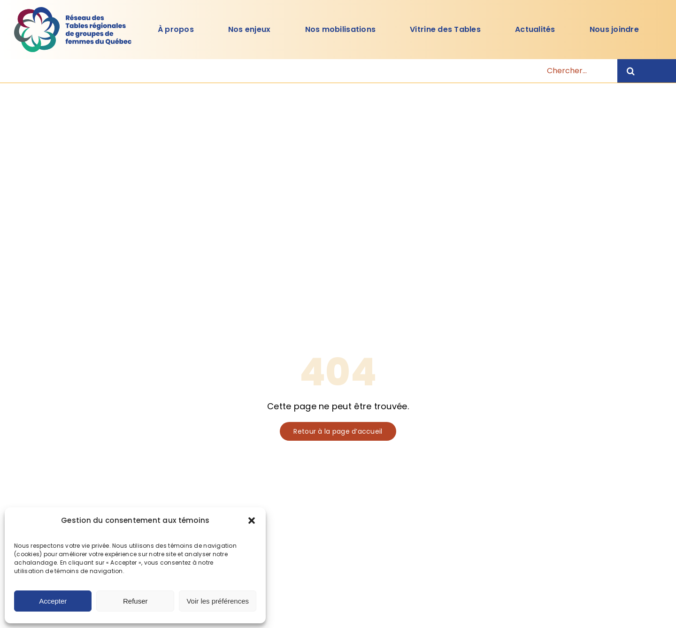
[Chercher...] (332, 71)
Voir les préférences (217, 601)
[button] (251, 520)
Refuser (135, 601)
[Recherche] (646, 71)
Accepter (53, 601)
